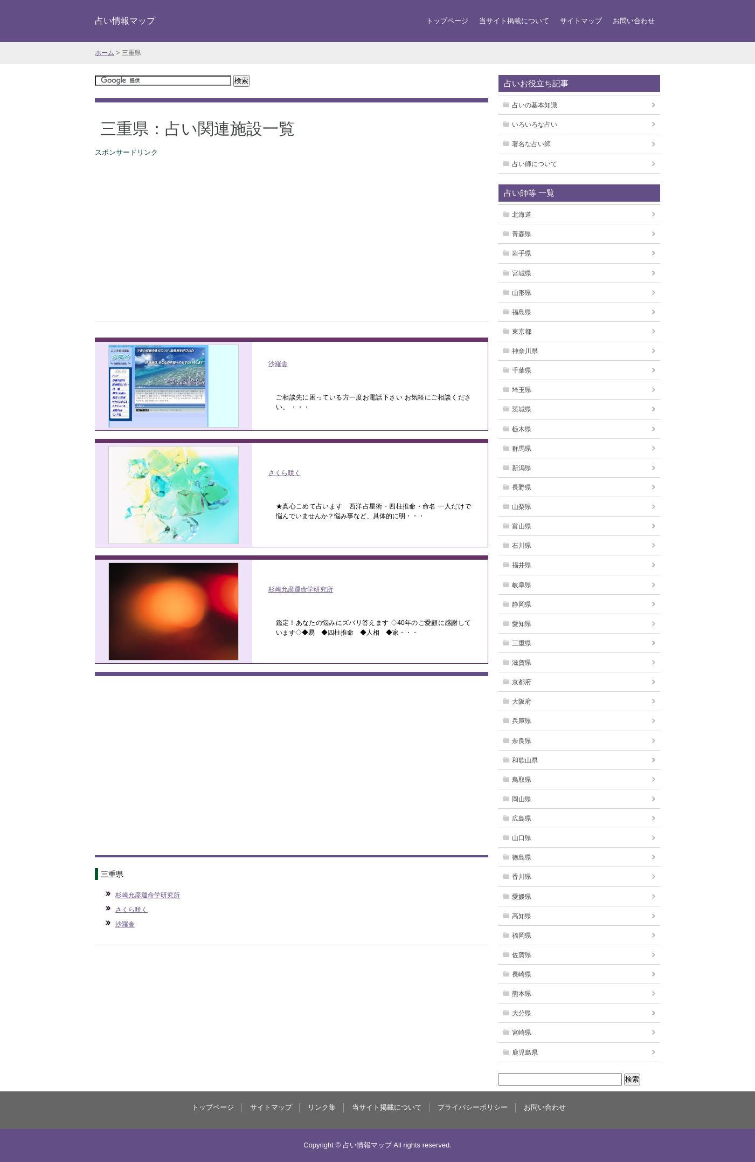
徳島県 (521, 857)
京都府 (521, 682)
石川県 (521, 545)
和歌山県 (525, 760)
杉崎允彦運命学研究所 (300, 589)
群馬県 (521, 448)
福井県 (521, 565)
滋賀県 (521, 662)
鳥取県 (521, 779)
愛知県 (521, 624)
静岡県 (521, 604)
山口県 (521, 838)
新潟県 (521, 468)
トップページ (447, 21)
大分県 (521, 1013)
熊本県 (521, 994)
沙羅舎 (278, 364)
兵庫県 (521, 721)
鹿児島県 (525, 1052)
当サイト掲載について (514, 21)
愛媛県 (521, 896)
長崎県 (521, 974)
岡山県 (521, 799)
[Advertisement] (291, 234)
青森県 (521, 234)
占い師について (534, 164)
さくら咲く (284, 473)
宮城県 (521, 273)
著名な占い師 (531, 144)
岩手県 (521, 253)
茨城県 (521, 409)
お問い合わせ (634, 21)
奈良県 (521, 741)
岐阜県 (521, 585)
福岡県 (521, 935)
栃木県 (521, 429)
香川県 (521, 877)
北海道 (521, 214)
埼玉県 (521, 390)
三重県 (521, 643)
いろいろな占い (534, 124)
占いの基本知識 (534, 105)
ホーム (104, 53)
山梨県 (521, 507)
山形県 (521, 293)
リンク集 (322, 1107)
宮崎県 (521, 1032)
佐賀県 (521, 955)
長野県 (521, 487)
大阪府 (521, 701)
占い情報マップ (125, 20)
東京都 (521, 331)
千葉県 (521, 370)
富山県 (521, 526)
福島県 (521, 312)
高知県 (521, 916)
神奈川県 (525, 351)
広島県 (521, 818)
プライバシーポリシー (473, 1107)
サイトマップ (581, 21)
